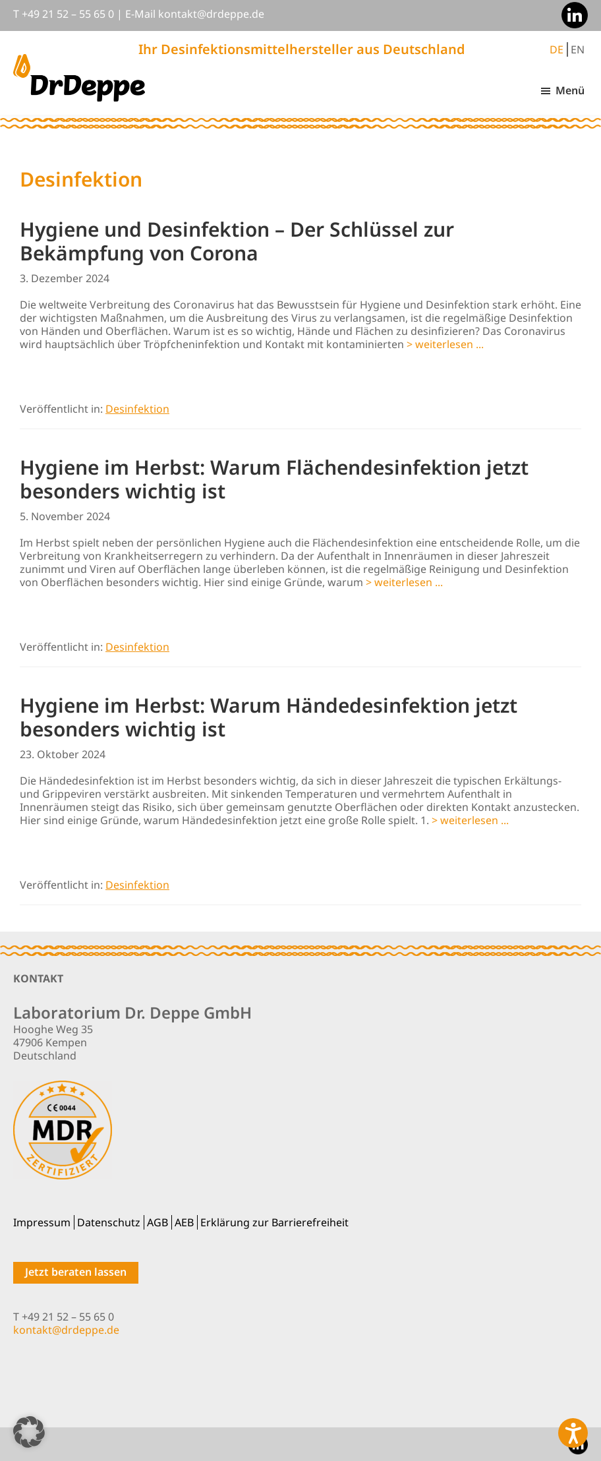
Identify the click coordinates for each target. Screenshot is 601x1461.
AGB (157, 1222)
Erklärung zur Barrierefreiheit (274, 1222)
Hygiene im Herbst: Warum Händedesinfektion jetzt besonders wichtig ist (268, 717)
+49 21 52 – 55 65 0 (68, 14)
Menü (570, 90)
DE (556, 49)
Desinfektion (137, 409)
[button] (29, 1432)
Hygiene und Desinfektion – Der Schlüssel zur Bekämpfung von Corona (237, 241)
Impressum (42, 1222)
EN (578, 49)
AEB (184, 1222)
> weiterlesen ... (445, 344)
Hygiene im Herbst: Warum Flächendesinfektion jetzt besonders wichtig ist (274, 479)
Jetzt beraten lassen (76, 1272)
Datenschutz (108, 1222)
